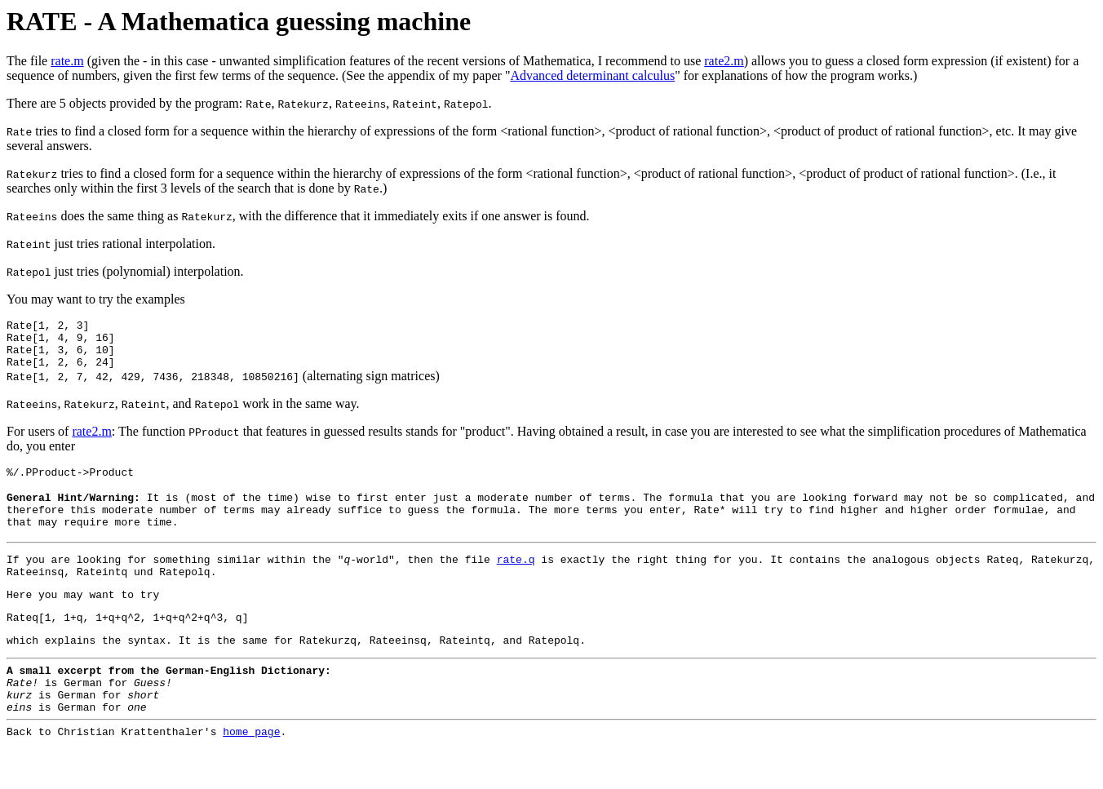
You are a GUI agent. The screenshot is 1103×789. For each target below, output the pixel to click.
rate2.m (723, 61)
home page (251, 775)
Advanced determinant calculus (592, 75)
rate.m (67, 61)
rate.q (516, 581)
